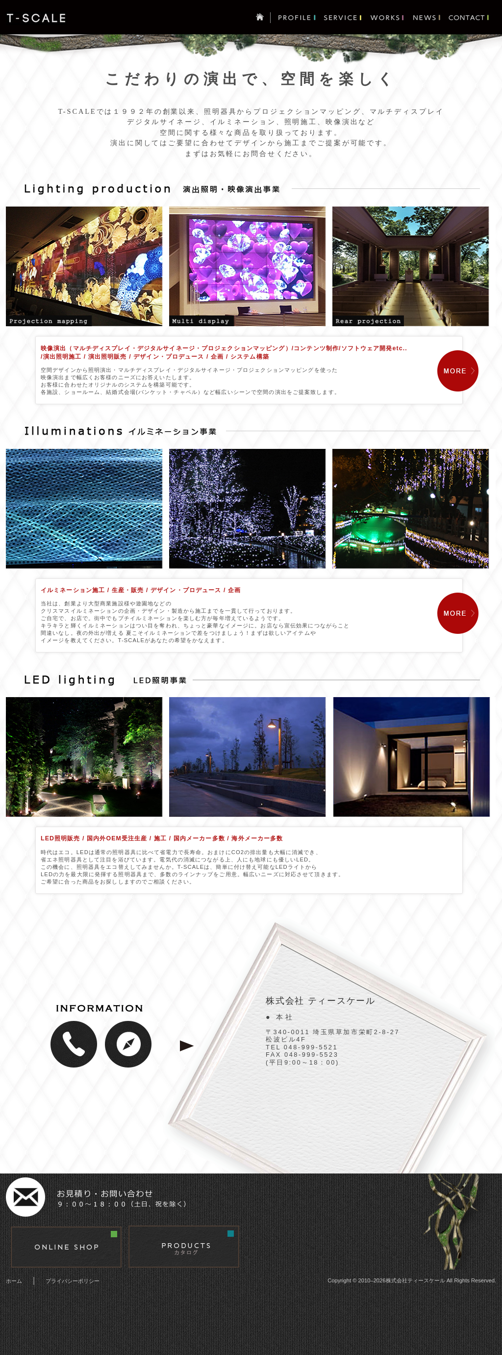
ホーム (14, 1281)
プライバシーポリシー (73, 1281)
